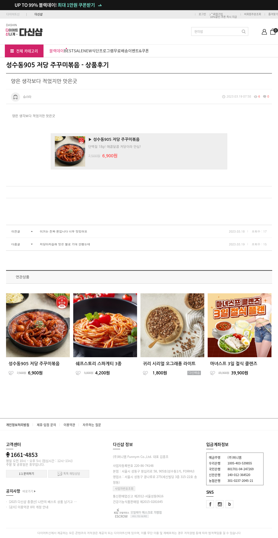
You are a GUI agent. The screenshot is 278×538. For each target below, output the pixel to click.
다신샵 (39, 14)
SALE (78, 51)
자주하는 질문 (92, 424)
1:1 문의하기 (26, 473)
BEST (69, 51)
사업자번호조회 (124, 488)
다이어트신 (13, 14)
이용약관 (69, 424)
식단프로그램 (103, 51)
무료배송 (121, 51)
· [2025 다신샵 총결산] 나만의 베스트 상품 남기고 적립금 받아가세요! (52, 501)
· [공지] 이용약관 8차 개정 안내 (27, 507)
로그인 (202, 14)
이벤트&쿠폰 (138, 51)
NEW (87, 51)
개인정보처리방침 (17, 424)
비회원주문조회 (252, 14)
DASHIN (11, 25)
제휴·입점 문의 (46, 424)
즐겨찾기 (273, 14)
